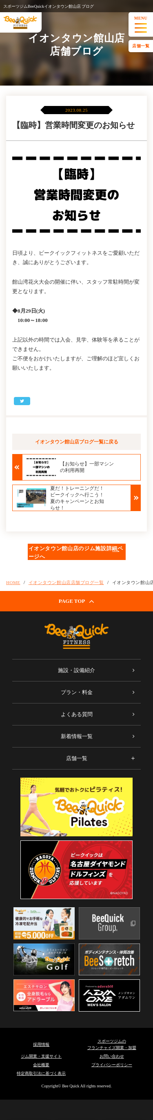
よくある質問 (77, 714)
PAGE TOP (77, 601)
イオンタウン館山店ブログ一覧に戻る (76, 442)
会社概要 (41, 1065)
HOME (13, 582)
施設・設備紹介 (76, 670)
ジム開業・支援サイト (41, 1056)
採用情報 (41, 1044)
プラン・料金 (77, 692)
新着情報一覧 (77, 736)
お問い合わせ (112, 1056)
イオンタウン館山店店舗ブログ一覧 (66, 582)
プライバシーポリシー (111, 1065)
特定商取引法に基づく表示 (41, 1073)
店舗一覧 (140, 46)
